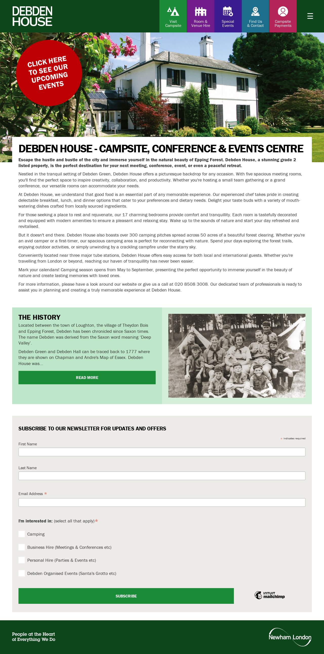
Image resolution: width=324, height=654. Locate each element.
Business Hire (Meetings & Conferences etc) (64, 547)
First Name (27, 443)
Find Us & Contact (255, 16)
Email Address (32, 494)
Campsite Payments (283, 16)
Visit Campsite (173, 16)
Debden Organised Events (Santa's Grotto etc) (67, 573)
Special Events (228, 16)
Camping (31, 534)
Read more (87, 377)
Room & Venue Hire (200, 16)
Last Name (27, 467)
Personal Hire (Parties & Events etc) (57, 560)
